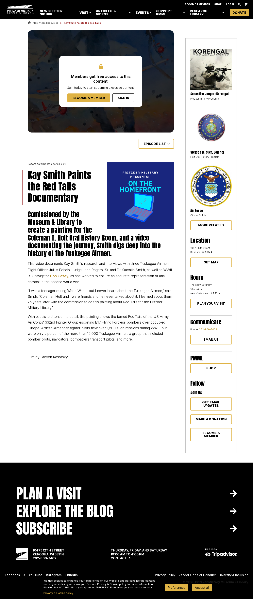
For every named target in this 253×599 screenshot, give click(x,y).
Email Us (211, 339)
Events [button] (143, 13)
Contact (119, 558)
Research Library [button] (199, 12)
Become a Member (89, 98)
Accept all (202, 588)
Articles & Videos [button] (107, 12)
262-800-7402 (208, 329)
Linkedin (71, 575)
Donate (239, 13)
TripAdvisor (221, 554)
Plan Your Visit (211, 303)
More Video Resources (45, 22)
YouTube (35, 575)
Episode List (155, 144)
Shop (218, 4)
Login (230, 4)
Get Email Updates (211, 404)
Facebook (12, 575)
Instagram (53, 575)
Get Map (211, 262)
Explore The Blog (64, 511)
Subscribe (44, 528)
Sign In (123, 98)
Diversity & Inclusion (233, 575)
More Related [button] (211, 225)
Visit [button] (85, 13)
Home (29, 23)
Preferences (176, 588)
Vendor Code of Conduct (197, 575)
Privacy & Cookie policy (58, 593)
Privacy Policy (165, 575)
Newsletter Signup (52, 12)
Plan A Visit (49, 493)
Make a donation (211, 419)
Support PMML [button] (165, 12)
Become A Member (197, 4)
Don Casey (59, 276)
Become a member (211, 434)
